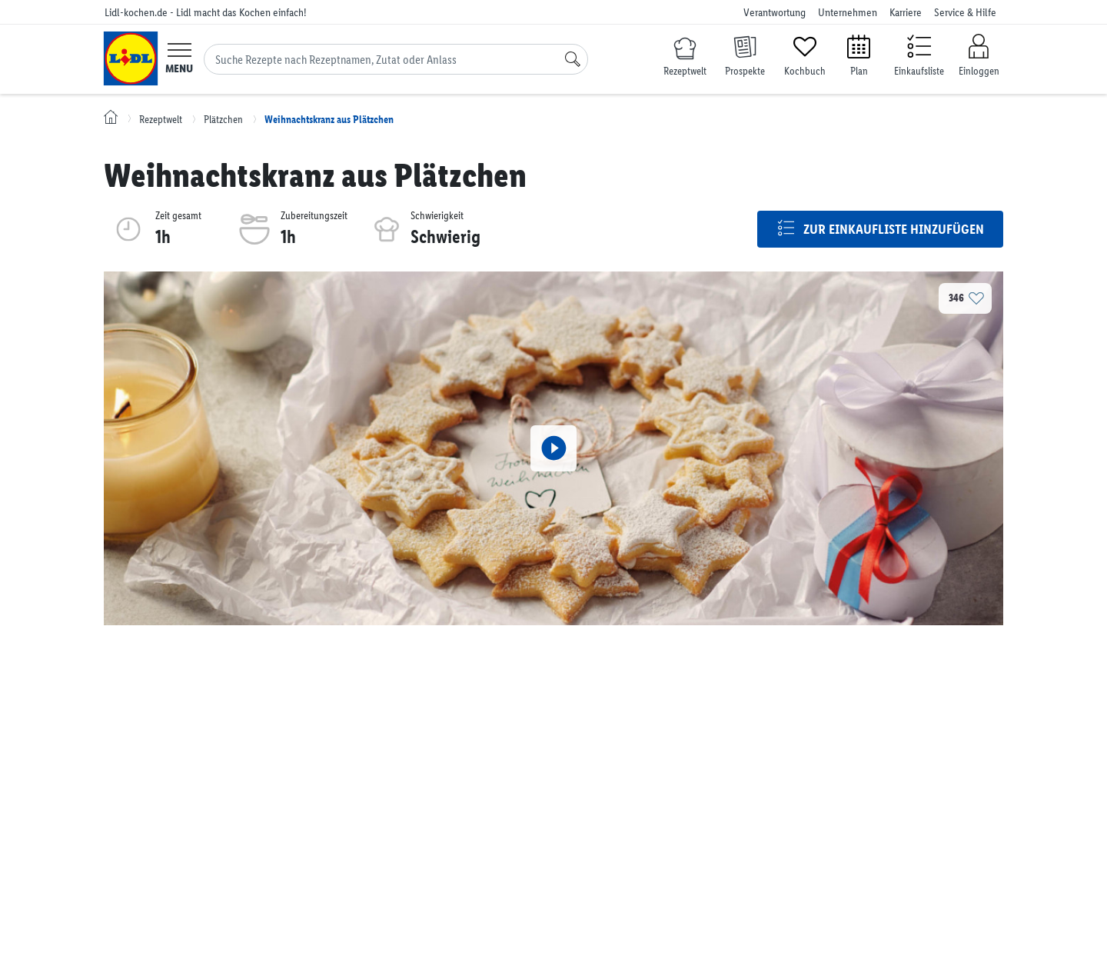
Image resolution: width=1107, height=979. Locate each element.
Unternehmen (847, 12)
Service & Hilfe (965, 12)
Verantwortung (774, 12)
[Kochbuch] (805, 54)
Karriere (905, 12)
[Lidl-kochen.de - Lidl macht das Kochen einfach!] (130, 58)
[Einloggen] (979, 55)
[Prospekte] (745, 54)
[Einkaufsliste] (919, 54)
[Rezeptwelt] (685, 58)
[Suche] (572, 59)
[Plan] (859, 54)
